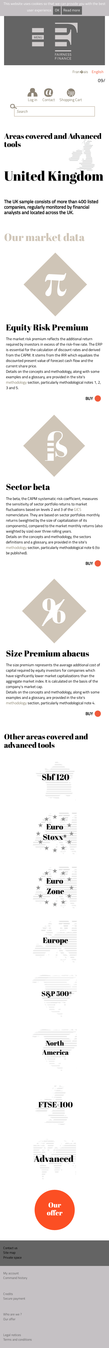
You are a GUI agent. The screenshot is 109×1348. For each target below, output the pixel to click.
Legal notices (12, 1334)
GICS (77, 509)
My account (11, 1273)
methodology (16, 382)
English (98, 71)
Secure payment (14, 1298)
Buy (89, 398)
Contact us (10, 1247)
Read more (71, 10)
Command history (15, 1277)
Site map (9, 1252)
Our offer (9, 1319)
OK (57, 10)
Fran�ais (80, 71)
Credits (8, 1293)
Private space (12, 1257)
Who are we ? (12, 1314)
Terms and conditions (17, 1339)
